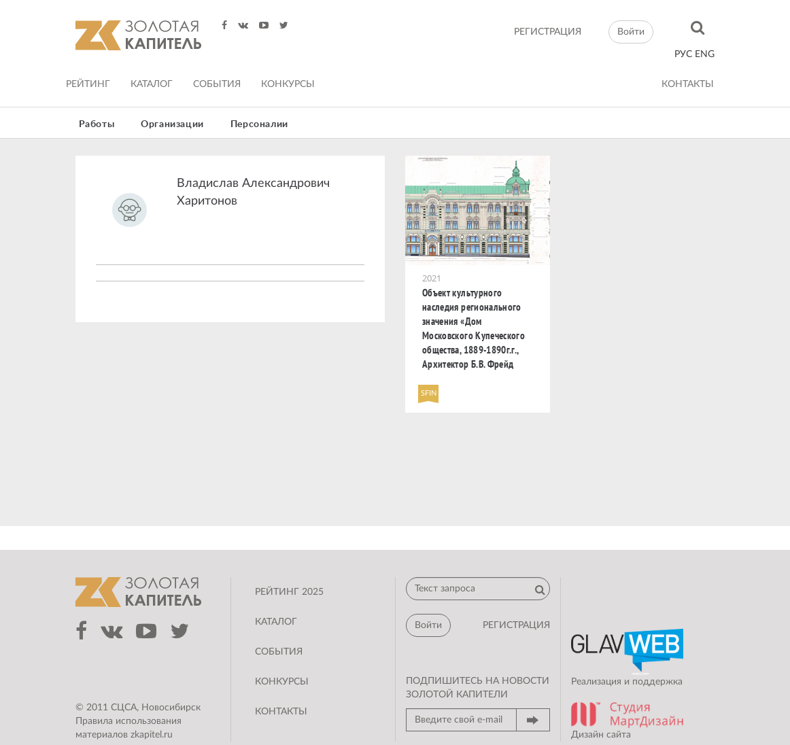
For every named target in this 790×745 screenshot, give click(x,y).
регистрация (547, 32)
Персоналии (259, 124)
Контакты (688, 84)
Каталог (152, 84)
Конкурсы (288, 84)
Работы (97, 124)
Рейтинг (88, 84)
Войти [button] (631, 32)
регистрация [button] (516, 625)
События (217, 84)
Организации (172, 124)
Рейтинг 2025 (289, 592)
